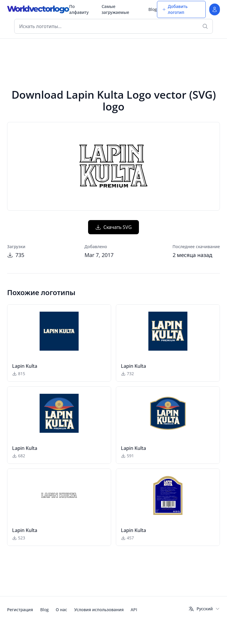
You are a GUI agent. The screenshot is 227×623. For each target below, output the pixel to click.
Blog (152, 9)
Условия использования (99, 609)
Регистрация (20, 609)
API (134, 609)
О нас (61, 609)
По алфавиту (79, 9)
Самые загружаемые (115, 9)
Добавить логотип (175, 9)
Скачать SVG (113, 227)
